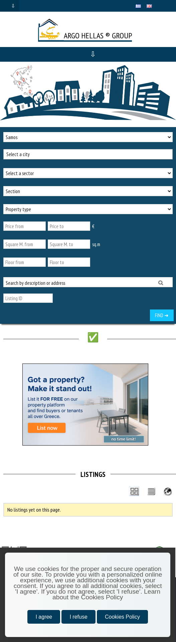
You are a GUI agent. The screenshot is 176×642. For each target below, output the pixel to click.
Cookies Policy (122, 617)
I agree (43, 617)
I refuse (78, 617)
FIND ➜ (162, 315)
